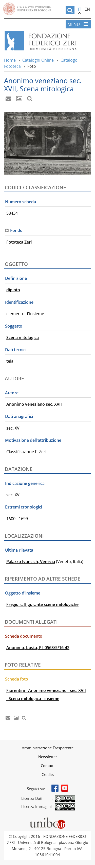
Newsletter (47, 756)
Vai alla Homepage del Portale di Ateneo (27, 9)
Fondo (16, 230)
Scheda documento (23, 636)
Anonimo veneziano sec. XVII (34, 404)
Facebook (55, 788)
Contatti (47, 765)
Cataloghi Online (38, 60)
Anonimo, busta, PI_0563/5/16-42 (37, 647)
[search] (70, 10)
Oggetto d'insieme (22, 593)
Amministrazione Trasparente (47, 747)
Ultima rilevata (19, 550)
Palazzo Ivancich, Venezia (30, 561)
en (87, 9)
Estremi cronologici (23, 507)
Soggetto (13, 326)
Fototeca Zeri (19, 242)
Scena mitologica (22, 337)
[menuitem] (47, 747)
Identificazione (19, 302)
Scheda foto (16, 679)
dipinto (13, 290)
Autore (11, 393)
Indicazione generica (25, 483)
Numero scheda (20, 202)
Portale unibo (47, 818)
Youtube (64, 788)
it (79, 9)
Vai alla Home (47, 41)
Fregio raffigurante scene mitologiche (42, 604)
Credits (48, 774)
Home (10, 60)
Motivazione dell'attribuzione (33, 440)
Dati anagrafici (19, 416)
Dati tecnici (15, 349)
